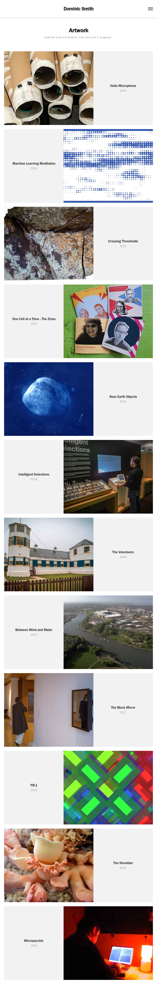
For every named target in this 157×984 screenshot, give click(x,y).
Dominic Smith (78, 9)
